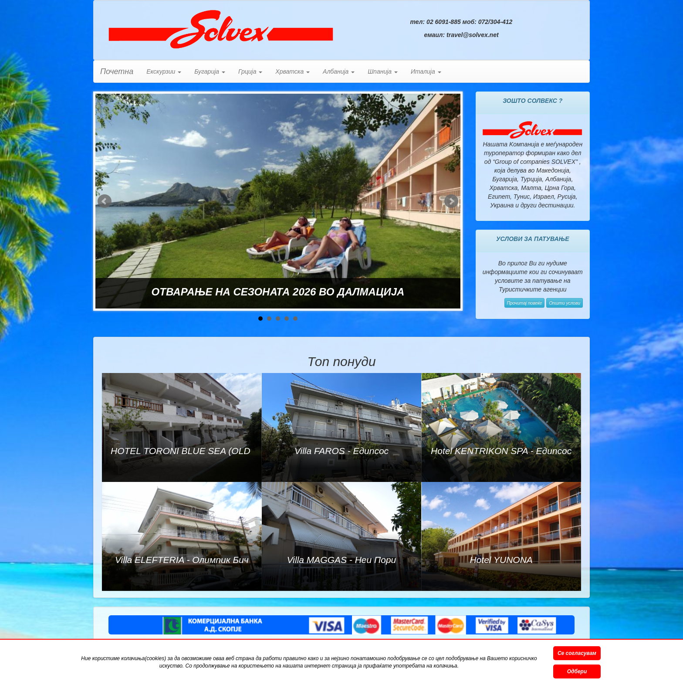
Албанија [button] (339, 71)
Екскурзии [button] (163, 71)
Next (451, 201)
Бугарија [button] (209, 71)
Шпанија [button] (383, 71)
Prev (105, 201)
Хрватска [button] (292, 71)
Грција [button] (250, 71)
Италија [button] (426, 71)
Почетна (116, 71)
